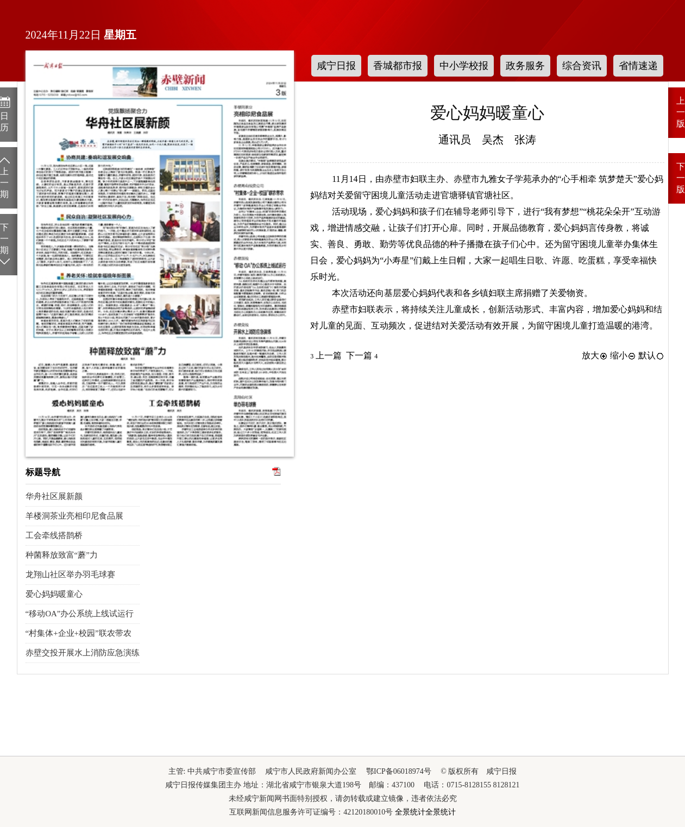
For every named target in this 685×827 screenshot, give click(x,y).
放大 (595, 355)
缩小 (623, 355)
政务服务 (525, 65)
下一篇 (362, 355)
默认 (651, 355)
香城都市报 (397, 65)
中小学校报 (463, 65)
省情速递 (638, 65)
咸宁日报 (336, 65)
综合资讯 (581, 65)
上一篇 (326, 355)
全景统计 (410, 812)
